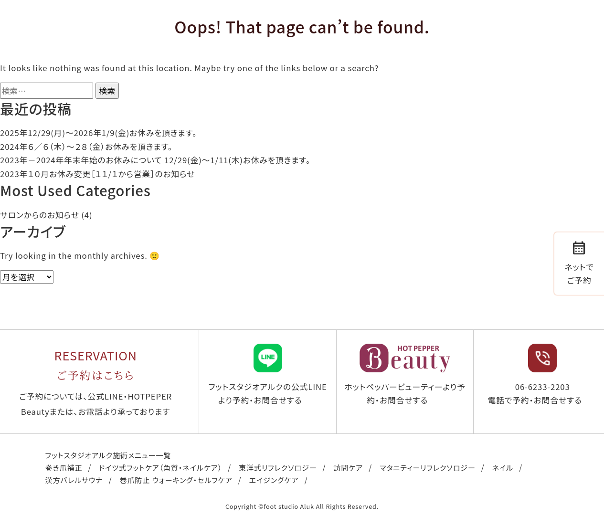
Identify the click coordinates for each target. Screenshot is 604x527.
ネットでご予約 (579, 262)
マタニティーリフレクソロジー (428, 467)
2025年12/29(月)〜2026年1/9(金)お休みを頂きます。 (98, 132)
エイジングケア (274, 479)
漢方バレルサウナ (74, 479)
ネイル (502, 467)
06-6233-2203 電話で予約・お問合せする (535, 375)
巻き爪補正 (64, 467)
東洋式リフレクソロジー (278, 467)
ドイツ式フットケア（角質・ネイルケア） (160, 467)
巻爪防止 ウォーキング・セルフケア (175, 479)
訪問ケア (348, 467)
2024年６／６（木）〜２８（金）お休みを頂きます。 (86, 146)
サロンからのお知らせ (39, 215)
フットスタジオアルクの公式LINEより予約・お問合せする (268, 375)
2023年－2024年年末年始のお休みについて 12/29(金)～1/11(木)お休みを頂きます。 (155, 160)
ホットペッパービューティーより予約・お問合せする (404, 375)
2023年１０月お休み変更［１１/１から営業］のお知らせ (97, 173)
